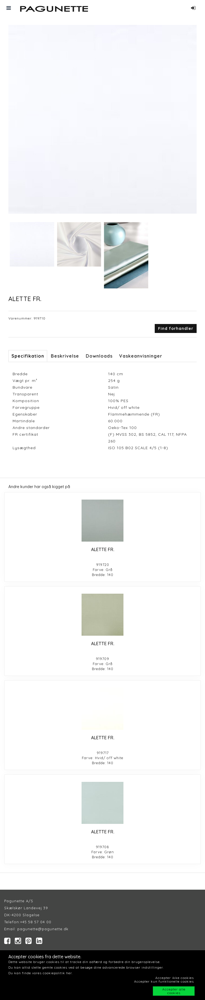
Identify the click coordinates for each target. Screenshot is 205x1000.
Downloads (99, 356)
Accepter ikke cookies (174, 978)
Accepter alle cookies (173, 991)
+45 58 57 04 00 (35, 922)
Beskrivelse (65, 356)
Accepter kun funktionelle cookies (164, 981)
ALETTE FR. (102, 549)
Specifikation (27, 356)
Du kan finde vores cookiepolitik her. (40, 973)
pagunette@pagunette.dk (42, 929)
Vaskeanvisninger (140, 356)
